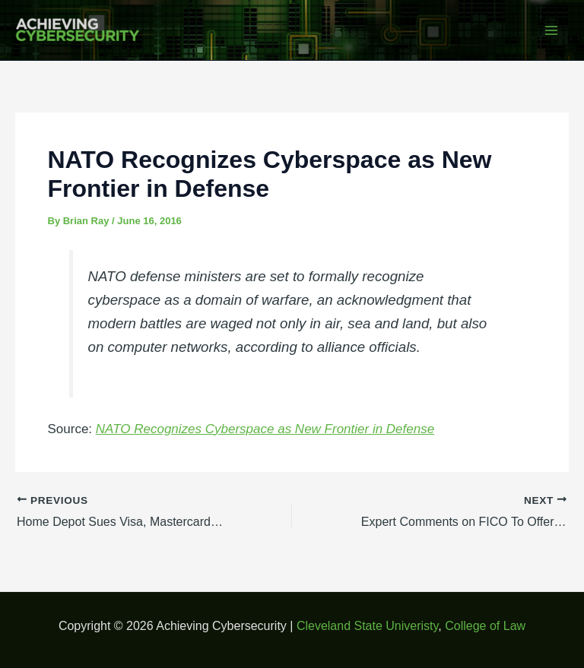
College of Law (485, 625)
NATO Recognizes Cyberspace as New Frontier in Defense (265, 429)
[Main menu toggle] (552, 30)
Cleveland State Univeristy (367, 625)
